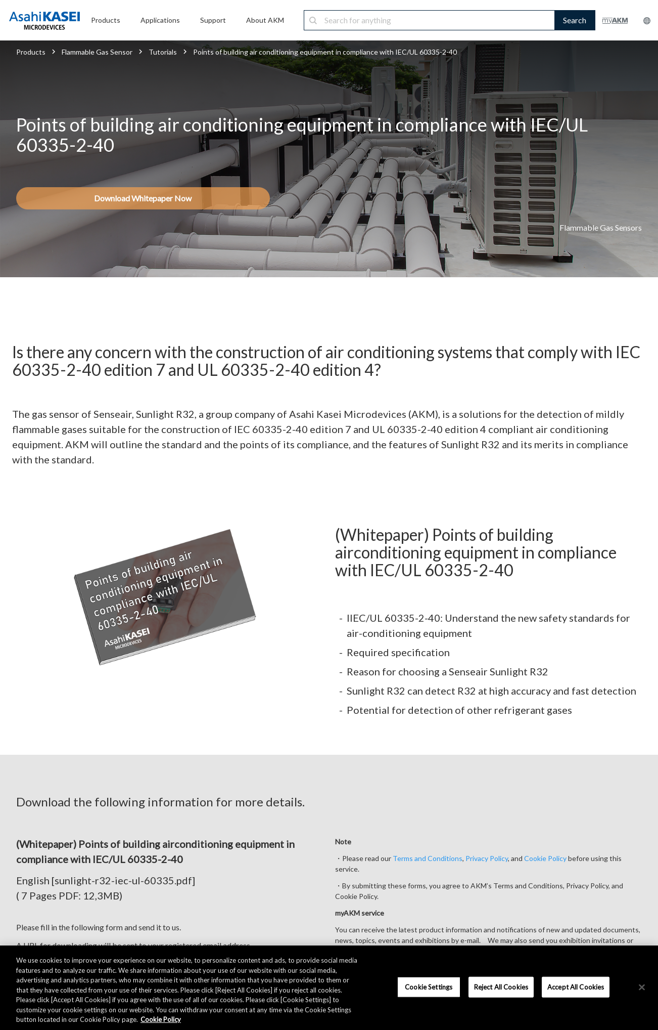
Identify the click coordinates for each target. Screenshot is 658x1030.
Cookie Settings (428, 986)
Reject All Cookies (501, 986)
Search (574, 20)
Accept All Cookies (575, 986)
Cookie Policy (545, 858)
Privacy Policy (486, 858)
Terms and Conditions (427, 858)
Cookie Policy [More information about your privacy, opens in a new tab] (160, 1019)
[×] (642, 987)
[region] (329, 988)
